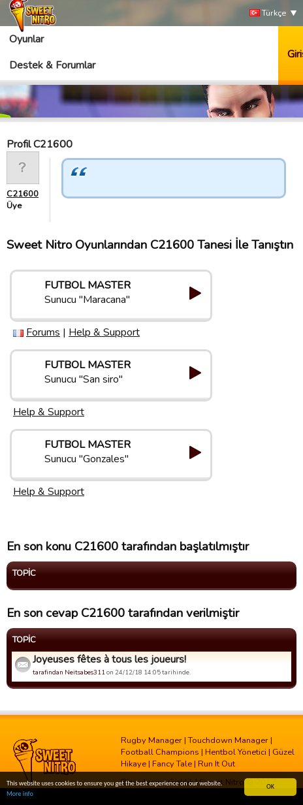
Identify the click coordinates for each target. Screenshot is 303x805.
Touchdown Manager (228, 740)
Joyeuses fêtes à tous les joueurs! (109, 659)
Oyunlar (26, 39)
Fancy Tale (172, 764)
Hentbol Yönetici (235, 752)
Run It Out (216, 764)
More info (20, 794)
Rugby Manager (151, 740)
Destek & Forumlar (52, 65)
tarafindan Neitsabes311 (69, 672)
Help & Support (104, 332)
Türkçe (267, 13)
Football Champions (160, 752)
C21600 (23, 194)
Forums (43, 332)
